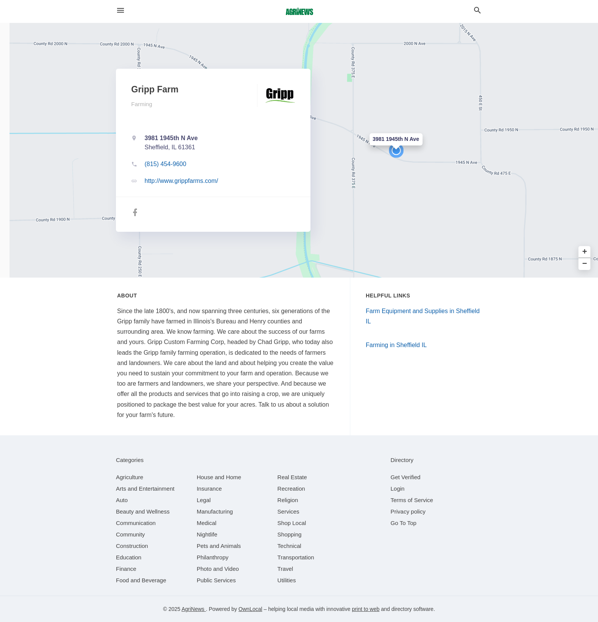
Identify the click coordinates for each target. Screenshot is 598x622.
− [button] (584, 264)
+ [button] (584, 252)
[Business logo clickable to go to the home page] (299, 11)
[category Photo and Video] (218, 568)
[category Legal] (204, 500)
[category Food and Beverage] (141, 580)
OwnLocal (250, 609)
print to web (365, 609)
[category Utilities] (286, 580)
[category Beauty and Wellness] (143, 511)
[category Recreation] (291, 488)
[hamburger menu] (120, 10)
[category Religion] (287, 500)
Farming (141, 104)
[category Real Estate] (292, 477)
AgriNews (194, 609)
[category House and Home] (219, 477)
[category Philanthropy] (212, 557)
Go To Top (403, 523)
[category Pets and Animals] (219, 546)
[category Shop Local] (291, 523)
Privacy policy (408, 511)
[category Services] (288, 511)
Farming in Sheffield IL (396, 345)
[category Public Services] (216, 580)
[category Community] (130, 534)
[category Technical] (289, 546)
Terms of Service (412, 500)
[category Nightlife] (207, 534)
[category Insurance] (209, 488)
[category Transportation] (295, 557)
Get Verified (405, 477)
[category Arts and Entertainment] (145, 488)
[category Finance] (126, 568)
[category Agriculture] (129, 477)
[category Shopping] (289, 534)
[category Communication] (136, 523)
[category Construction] (132, 546)
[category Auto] (122, 500)
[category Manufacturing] (215, 511)
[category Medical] (207, 523)
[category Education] (128, 557)
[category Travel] (285, 568)
